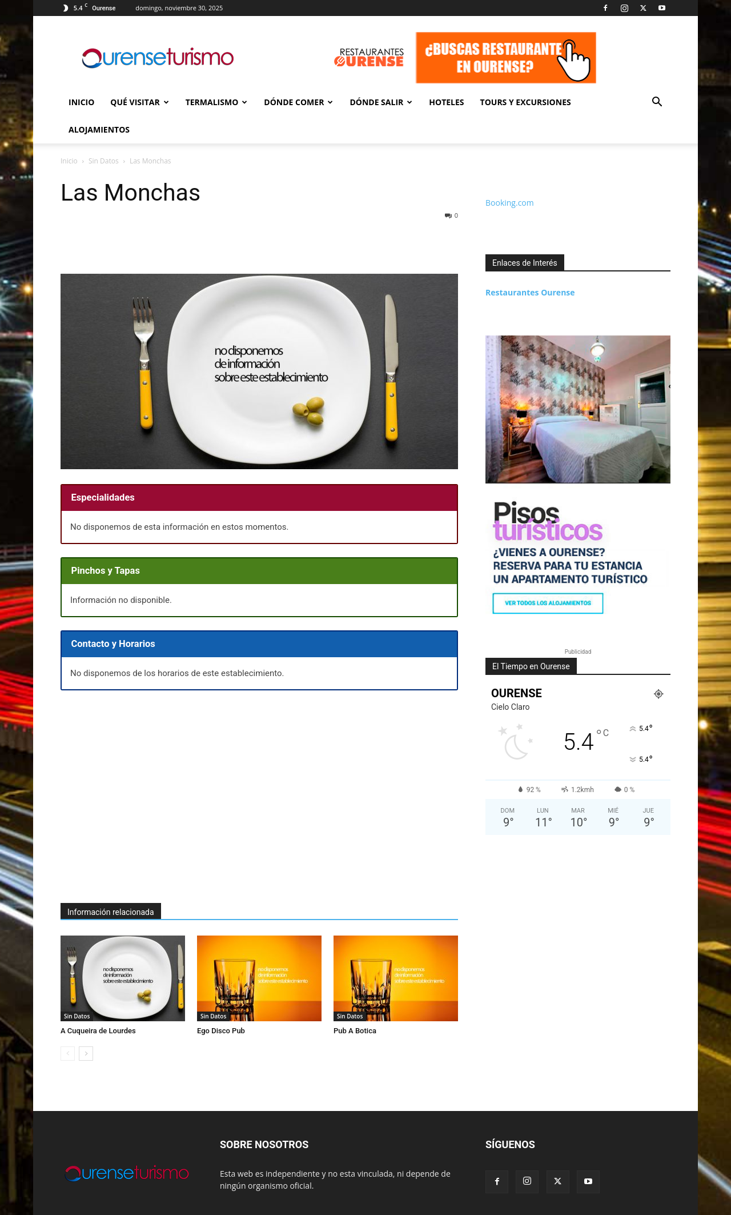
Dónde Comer (298, 102)
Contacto (595, 1204)
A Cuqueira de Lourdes (98, 1003)
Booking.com (509, 175)
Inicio (81, 102)
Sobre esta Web (645, 1204)
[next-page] (86, 1026)
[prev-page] (68, 1026)
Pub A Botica (355, 1003)
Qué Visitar (139, 102)
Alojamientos (99, 129)
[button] (656, 103)
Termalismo (217, 102)
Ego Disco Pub (221, 1003)
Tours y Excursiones (525, 102)
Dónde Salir (381, 102)
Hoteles (446, 102)
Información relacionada (110, 884)
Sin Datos (77, 989)
